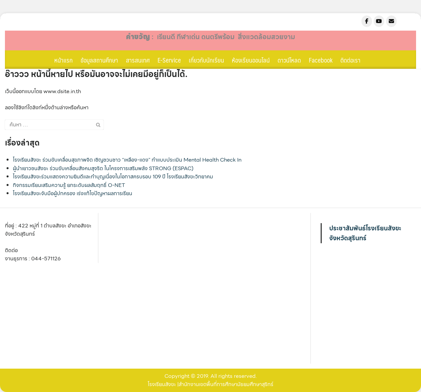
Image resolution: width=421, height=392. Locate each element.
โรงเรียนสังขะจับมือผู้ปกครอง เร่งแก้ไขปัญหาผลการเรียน (72, 193)
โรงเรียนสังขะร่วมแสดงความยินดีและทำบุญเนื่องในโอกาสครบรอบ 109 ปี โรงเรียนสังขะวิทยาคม (113, 176)
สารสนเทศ (138, 60)
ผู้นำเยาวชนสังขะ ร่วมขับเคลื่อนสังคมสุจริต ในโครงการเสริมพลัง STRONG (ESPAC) (103, 168)
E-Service (169, 60)
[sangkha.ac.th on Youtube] (379, 21)
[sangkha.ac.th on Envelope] (391, 21)
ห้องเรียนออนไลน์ (251, 60)
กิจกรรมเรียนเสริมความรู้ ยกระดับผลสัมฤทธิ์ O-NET (69, 185)
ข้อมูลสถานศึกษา (99, 60)
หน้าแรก (63, 60)
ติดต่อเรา (350, 60)
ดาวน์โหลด (289, 60)
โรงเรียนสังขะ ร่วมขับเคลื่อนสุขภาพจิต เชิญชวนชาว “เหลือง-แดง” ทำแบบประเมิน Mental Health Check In (127, 160)
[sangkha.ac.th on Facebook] (366, 21)
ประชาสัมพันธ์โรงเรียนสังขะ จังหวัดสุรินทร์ (365, 233)
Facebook (321, 60)
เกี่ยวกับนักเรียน (206, 60)
